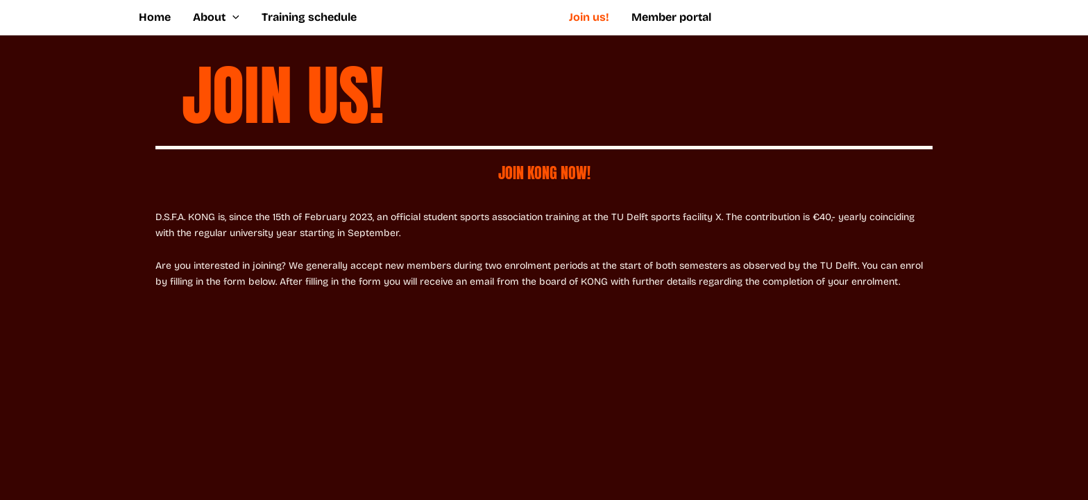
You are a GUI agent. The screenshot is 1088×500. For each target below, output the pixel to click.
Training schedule (309, 17)
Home (155, 17)
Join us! (589, 17)
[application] (232, 17)
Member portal (671, 17)
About (216, 17)
